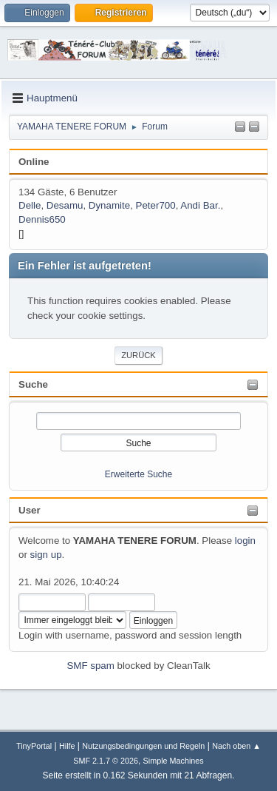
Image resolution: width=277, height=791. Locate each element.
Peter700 (156, 205)
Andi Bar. (200, 205)
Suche (33, 384)
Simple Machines (173, 760)
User (29, 510)
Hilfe (67, 745)
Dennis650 (42, 219)
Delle (29, 205)
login (245, 540)
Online (33, 161)
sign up (46, 554)
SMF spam (90, 665)
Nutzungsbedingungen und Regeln (143, 745)
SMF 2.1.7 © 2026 (105, 760)
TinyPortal (34, 745)
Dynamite (109, 205)
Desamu (65, 205)
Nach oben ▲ (236, 745)
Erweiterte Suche (138, 474)
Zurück (138, 355)
